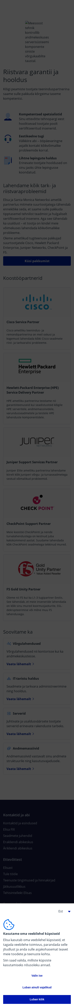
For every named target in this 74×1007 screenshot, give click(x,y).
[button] (63, 911)
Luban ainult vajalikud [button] (37, 987)
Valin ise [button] (36, 975)
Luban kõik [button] (37, 999)
